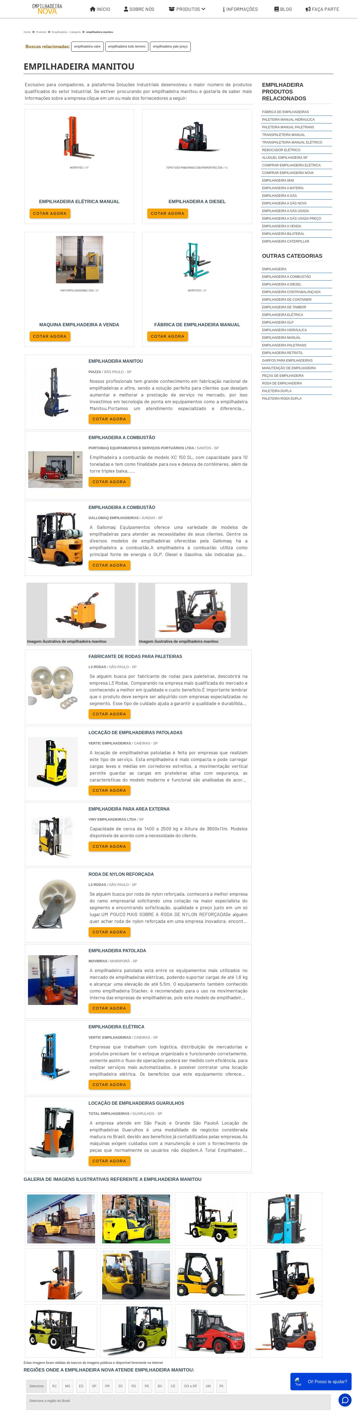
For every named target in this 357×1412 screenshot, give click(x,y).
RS (133, 1264)
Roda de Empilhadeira (282, 383)
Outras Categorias (292, 256)
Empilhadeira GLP (278, 322)
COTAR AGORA (50, 213)
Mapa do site (293, 1362)
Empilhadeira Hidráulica (284, 330)
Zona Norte (68, 1312)
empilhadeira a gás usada (285, 211)
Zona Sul (117, 1312)
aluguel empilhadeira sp (285, 158)
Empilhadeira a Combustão (286, 277)
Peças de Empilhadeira (283, 376)
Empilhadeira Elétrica (282, 315)
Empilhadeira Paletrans (284, 345)
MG (67, 1264)
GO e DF (190, 1264)
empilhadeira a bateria (283, 188)
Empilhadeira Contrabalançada (291, 292)
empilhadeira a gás (279, 196)
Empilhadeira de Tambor (284, 307)
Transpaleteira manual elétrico (292, 142)
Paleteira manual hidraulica (288, 120)
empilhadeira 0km (278, 180)
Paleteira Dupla (277, 391)
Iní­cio (192, 1362)
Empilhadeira (274, 269)
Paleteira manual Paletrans (288, 127)
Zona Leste (140, 1312)
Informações (240, 9)
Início (100, 9)
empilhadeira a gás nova (284, 203)
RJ (54, 1264)
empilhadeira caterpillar (285, 241)
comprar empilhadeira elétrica (291, 165)
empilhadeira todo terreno (127, 46)
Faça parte (322, 9)
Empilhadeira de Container (287, 300)
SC (120, 1264)
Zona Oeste (93, 1312)
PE (147, 1264)
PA (222, 1264)
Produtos (187, 9)
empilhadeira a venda (281, 226)
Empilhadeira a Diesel (282, 284)
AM (208, 1264)
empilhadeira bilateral (283, 234)
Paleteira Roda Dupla (282, 399)
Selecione (36, 1264)
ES (81, 1264)
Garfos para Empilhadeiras (287, 360)
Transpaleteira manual (283, 135)
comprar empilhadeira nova (288, 173)
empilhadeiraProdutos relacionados (284, 91)
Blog (283, 9)
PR (107, 1264)
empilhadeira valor (87, 46)
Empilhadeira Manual (281, 338)
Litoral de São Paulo (207, 1312)
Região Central (40, 1312)
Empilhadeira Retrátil (282, 353)
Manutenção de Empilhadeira (289, 368)
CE (173, 1264)
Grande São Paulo (170, 1312)
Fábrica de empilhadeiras (285, 112)
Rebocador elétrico (281, 150)
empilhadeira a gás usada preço (291, 219)
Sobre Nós (139, 9)
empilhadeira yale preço (170, 46)
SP (94, 1264)
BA (160, 1264)
